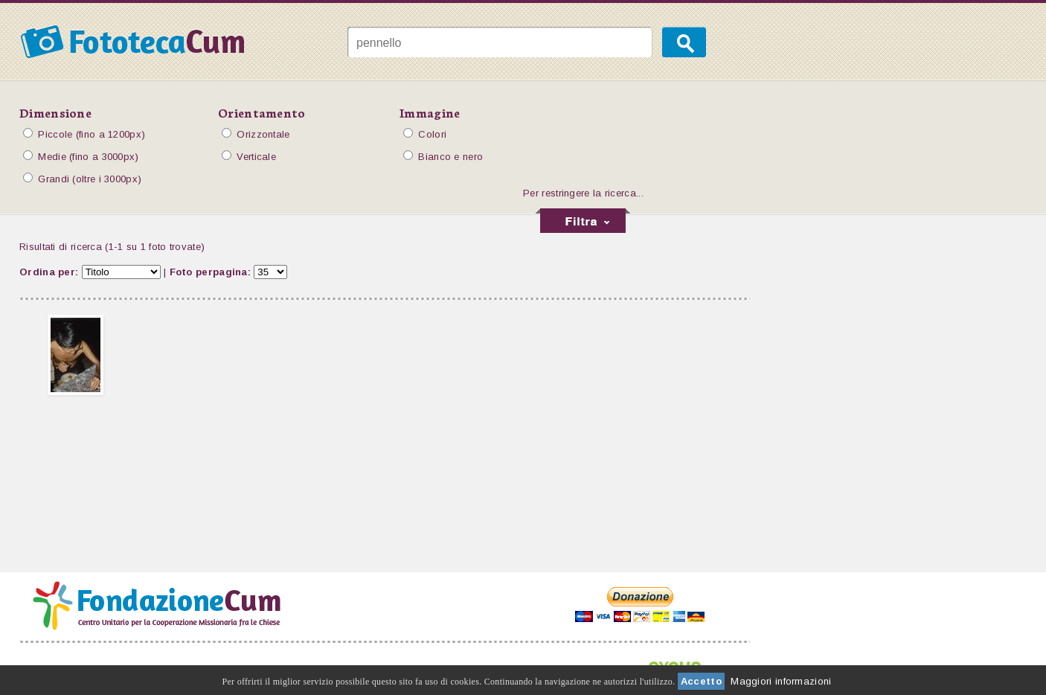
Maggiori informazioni (781, 681)
